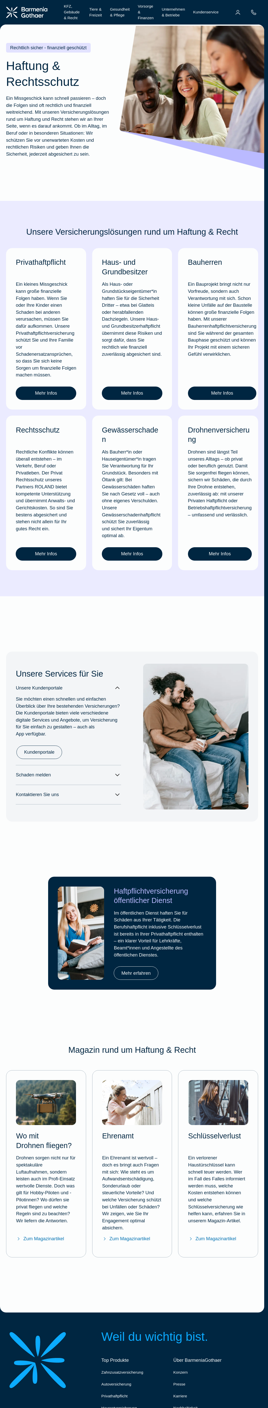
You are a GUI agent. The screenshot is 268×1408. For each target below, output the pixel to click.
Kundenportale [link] (39, 752)
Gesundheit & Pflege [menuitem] (120, 12)
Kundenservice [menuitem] (206, 12)
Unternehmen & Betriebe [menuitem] (173, 12)
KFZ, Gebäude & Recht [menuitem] (72, 12)
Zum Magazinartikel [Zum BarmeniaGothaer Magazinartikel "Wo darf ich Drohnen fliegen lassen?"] (40, 1238)
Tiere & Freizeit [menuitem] (95, 12)
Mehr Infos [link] (46, 393)
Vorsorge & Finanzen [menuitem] (146, 12)
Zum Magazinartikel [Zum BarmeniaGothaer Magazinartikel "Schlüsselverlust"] (212, 1238)
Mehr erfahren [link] (136, 973)
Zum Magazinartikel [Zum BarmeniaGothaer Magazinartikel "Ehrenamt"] (126, 1238)
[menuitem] (238, 12)
